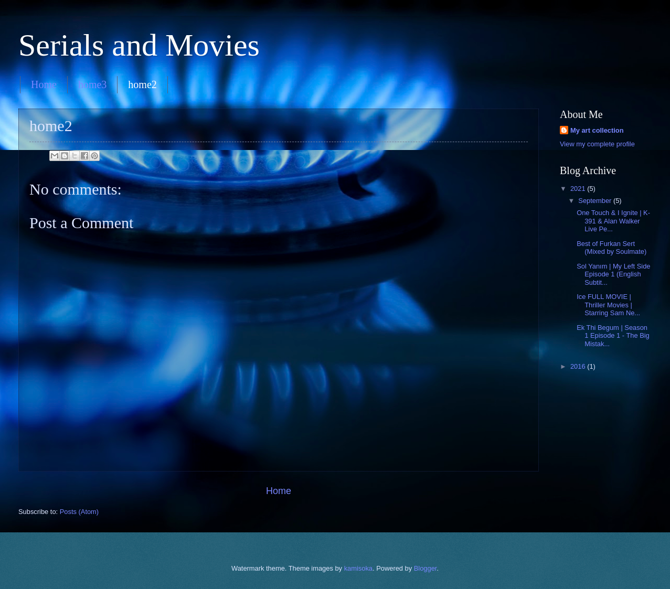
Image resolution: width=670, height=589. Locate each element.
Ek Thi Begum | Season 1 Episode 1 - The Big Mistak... (613, 336)
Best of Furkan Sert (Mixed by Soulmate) (611, 247)
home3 (92, 84)
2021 (578, 188)
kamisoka (358, 568)
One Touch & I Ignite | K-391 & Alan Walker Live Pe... (613, 221)
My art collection (597, 130)
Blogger (425, 568)
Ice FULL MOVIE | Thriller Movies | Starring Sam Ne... (608, 305)
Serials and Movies (139, 45)
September (595, 201)
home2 (142, 84)
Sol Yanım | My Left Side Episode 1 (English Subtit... (613, 274)
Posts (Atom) (79, 512)
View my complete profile (597, 144)
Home (44, 84)
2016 (578, 366)
